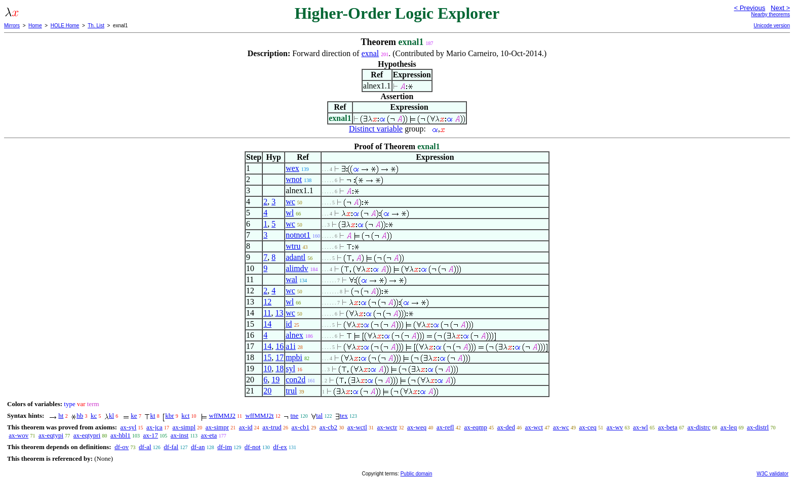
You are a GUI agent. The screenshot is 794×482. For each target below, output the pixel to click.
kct (185, 415)
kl (111, 415)
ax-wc (561, 427)
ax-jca (154, 427)
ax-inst (179, 435)
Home (35, 25)
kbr (169, 415)
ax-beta (667, 427)
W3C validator (772, 473)
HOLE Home (65, 25)
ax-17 (150, 435)
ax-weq (416, 427)
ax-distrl (758, 427)
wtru (293, 246)
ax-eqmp (475, 427)
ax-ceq (588, 427)
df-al (145, 447)
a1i (291, 346)
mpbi (294, 357)
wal (291, 279)
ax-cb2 (328, 427)
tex (344, 415)
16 (279, 346)
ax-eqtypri (86, 435)
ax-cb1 (300, 427)
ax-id (246, 427)
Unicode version (771, 25)
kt (152, 415)
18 (279, 368)
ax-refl (445, 427)
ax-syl (129, 427)
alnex (294, 335)
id (289, 324)
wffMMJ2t (259, 415)
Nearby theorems (770, 14)
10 (267, 368)
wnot (294, 179)
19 (275, 379)
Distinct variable (376, 128)
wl (290, 212)
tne (295, 415)
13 (279, 313)
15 (267, 357)
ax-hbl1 (120, 435)
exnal (370, 53)
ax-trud (272, 427)
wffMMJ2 (222, 415)
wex (292, 168)
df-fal (171, 447)
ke (134, 415)
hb (79, 415)
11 (267, 313)
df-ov (121, 447)
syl (290, 368)
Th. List (96, 25)
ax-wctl (357, 427)
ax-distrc (698, 427)
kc (94, 415)
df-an (198, 447)
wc (290, 201)
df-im (224, 447)
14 (267, 324)
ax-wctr (387, 427)
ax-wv (615, 427)
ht (60, 415)
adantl (295, 257)
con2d (295, 379)
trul (291, 390)
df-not (253, 447)
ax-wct (534, 427)
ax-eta (209, 435)
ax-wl (640, 427)
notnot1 (298, 235)
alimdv (297, 268)
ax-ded (506, 427)
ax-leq (729, 427)
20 (267, 390)
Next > (780, 8)
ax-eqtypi (50, 435)
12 (267, 301)
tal (319, 415)
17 (279, 357)
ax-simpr (217, 427)
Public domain (416, 473)
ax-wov (18, 435)
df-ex (280, 447)
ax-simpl (184, 427)
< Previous (749, 8)
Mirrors (12, 25)
